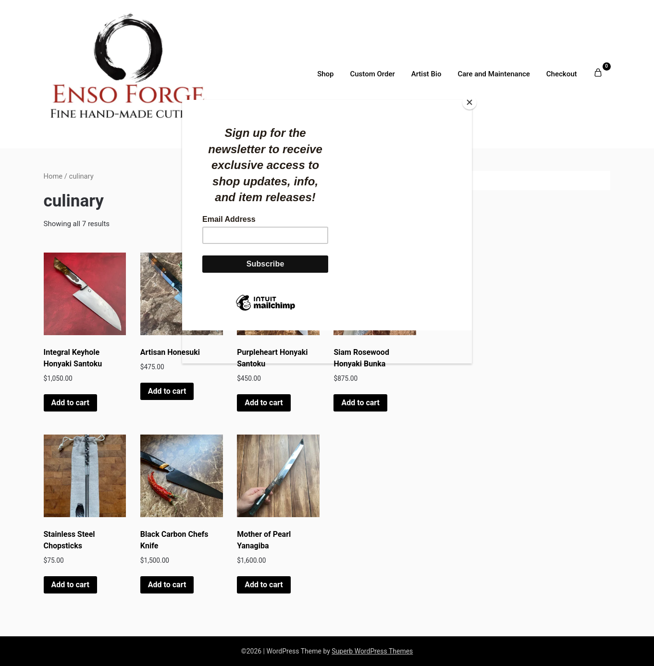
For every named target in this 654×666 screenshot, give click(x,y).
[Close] (469, 102)
